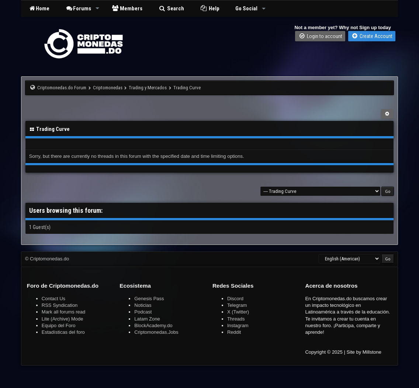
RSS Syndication (60, 305)
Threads (236, 319)
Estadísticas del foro (63, 332)
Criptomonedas (107, 87)
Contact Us (53, 298)
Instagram (238, 325)
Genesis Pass (149, 298)
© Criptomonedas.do (47, 258)
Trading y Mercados (148, 87)
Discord (235, 298)
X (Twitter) (238, 312)
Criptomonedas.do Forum (61, 87)
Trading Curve (187, 87)
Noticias (142, 305)
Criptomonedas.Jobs (156, 332)
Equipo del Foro (59, 325)
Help (209, 8)
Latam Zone (147, 319)
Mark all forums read (63, 312)
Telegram (237, 305)
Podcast (143, 312)
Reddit (234, 332)
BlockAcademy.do (153, 325)
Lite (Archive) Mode (62, 319)
